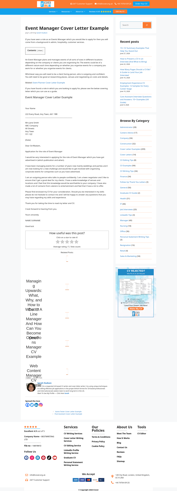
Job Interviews (126, 209)
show (40, 50)
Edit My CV (120, 11)
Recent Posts (37, 378)
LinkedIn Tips (126, 215)
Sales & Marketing (128, 256)
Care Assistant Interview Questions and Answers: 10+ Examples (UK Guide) (135, 99)
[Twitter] (32, 405)
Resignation (125, 245)
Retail (122, 250)
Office (122, 231)
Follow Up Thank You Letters (133, 182)
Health (123, 198)
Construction (126, 143)
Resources (67, 11)
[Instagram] (41, 405)
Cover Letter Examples (130, 149)
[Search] (147, 25)
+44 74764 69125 (123, 3)
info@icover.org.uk (37, 475)
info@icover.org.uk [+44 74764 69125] (104, 3)
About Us (80, 11)
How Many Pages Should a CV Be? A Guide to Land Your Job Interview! (135, 72)
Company (124, 138)
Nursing (123, 226)
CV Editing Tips (126, 160)
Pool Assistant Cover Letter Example (68, 414)
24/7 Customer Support (40, 480)
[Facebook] (27, 405)
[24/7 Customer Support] (26, 480)
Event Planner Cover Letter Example (49, 82)
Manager (124, 220)
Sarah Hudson (44, 383)
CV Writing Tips (127, 171)
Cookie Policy (98, 446)
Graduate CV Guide (128, 193)
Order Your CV (141, 3)
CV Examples (126, 165)
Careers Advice (126, 132)
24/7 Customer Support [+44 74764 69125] (81, 3)
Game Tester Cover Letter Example (68, 411)
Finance (123, 176)
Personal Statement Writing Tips (134, 237)
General (123, 187)
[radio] (58, 242)
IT (121, 204)
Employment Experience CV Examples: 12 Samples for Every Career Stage (134, 86)
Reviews (100, 11)
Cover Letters (126, 154)
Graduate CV (70, 457)
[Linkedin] (36, 405)
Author (28, 378)
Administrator (126, 127)
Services (53, 11)
